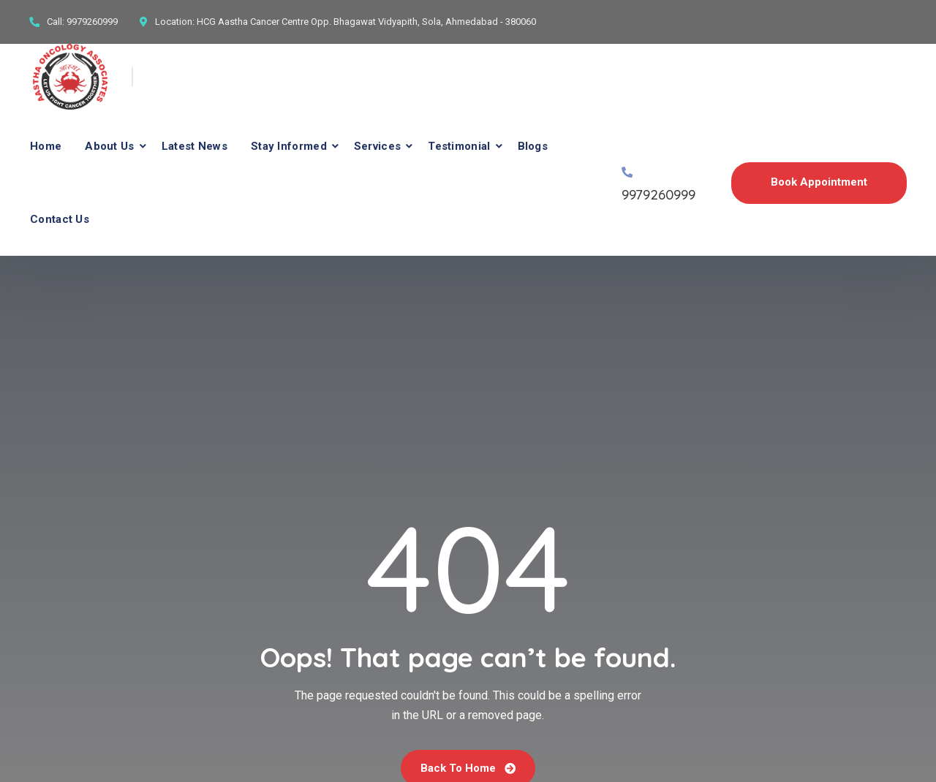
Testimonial (459, 146)
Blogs (533, 146)
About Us (109, 146)
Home (45, 146)
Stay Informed (289, 146)
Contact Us (59, 219)
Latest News (194, 146)
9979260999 (92, 21)
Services (377, 146)
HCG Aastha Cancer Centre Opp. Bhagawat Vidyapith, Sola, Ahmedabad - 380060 (366, 21)
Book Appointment (819, 182)
